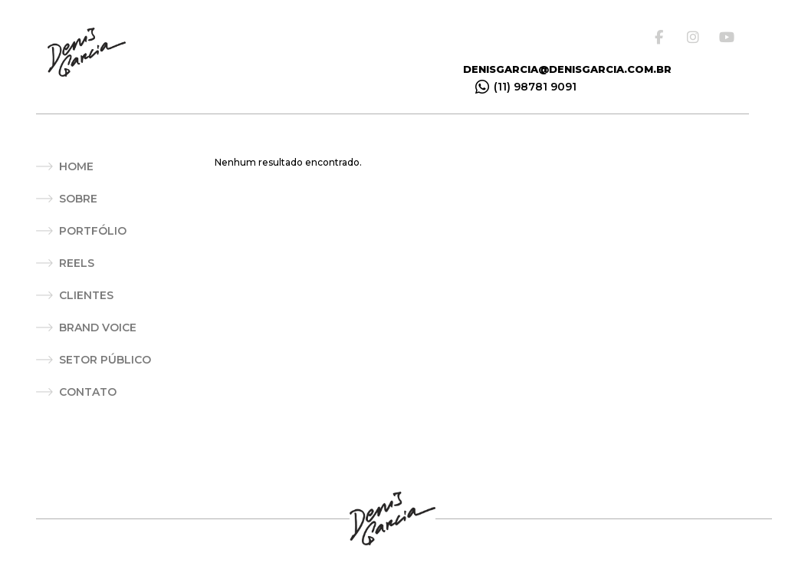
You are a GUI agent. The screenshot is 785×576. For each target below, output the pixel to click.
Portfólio (92, 231)
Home (76, 166)
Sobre (78, 199)
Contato (88, 392)
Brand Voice (97, 327)
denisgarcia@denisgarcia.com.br (567, 69)
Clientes (86, 295)
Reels (76, 263)
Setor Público (105, 360)
